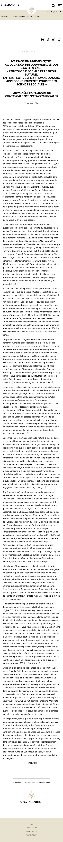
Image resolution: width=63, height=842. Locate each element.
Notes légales (31, 828)
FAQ (31, 824)
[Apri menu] (59, 6)
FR (32, 51)
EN (27, 51)
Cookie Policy (31, 831)
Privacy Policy (31, 835)
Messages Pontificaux (23, 16)
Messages (6, 16)
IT (37, 51)
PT (41, 51)
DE (22, 51)
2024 (37, 16)
